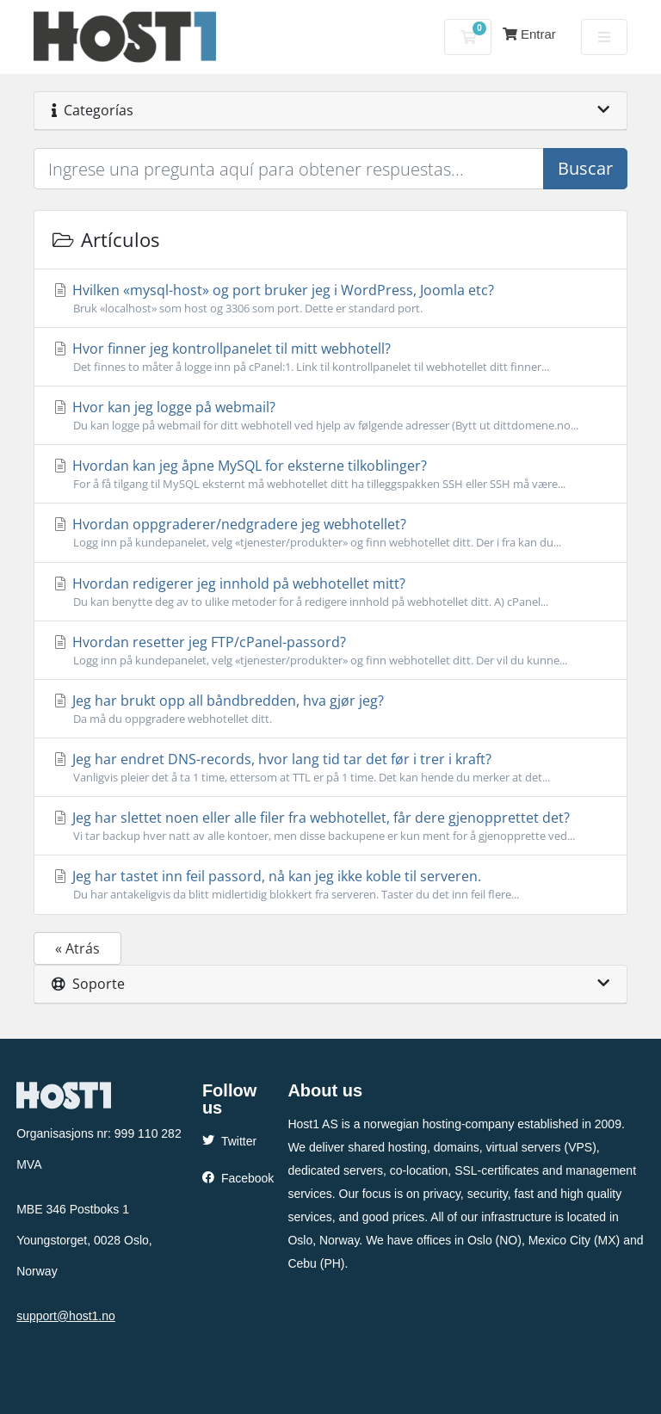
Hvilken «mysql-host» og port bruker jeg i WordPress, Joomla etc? (330, 299)
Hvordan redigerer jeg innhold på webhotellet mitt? (330, 592)
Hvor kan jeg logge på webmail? (330, 416)
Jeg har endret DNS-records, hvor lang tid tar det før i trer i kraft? (330, 768)
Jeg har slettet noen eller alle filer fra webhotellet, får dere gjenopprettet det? (330, 826)
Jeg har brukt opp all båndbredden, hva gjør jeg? (330, 709)
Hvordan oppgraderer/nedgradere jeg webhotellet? (330, 533)
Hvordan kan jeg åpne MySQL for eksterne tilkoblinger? (330, 474)
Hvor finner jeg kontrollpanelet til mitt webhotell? (330, 357)
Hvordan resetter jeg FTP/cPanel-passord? (330, 651)
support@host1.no (65, 1316)
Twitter (229, 1141)
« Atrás (77, 948)
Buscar (585, 168)
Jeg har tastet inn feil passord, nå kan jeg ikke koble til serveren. (330, 885)
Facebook (238, 1178)
